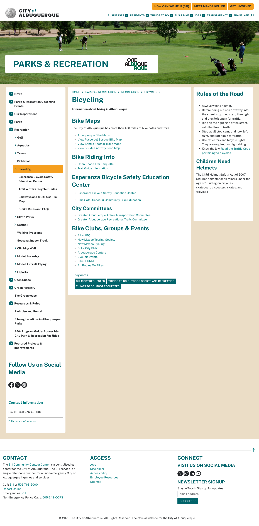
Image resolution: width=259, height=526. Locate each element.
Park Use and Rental (28, 311)
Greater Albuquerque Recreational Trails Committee (112, 219)
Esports (22, 272)
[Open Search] (252, 15)
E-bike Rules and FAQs (34, 209)
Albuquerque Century (92, 252)
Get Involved (240, 6)
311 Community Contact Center (29, 464)
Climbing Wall (26, 248)
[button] (241, 15)
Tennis (21, 153)
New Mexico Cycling (91, 244)
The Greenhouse (26, 295)
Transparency (219, 15)
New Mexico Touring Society (96, 239)
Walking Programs (29, 232)
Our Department (25, 114)
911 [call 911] (24, 493)
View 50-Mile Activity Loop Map (99, 148)
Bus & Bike (184, 15)
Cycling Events (87, 257)
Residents (139, 15)
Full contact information (22, 421)
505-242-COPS (52, 497)
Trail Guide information (93, 168)
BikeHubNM (86, 261)
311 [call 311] (12, 484)
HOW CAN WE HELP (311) (171, 6)
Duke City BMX (88, 248)
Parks (18, 122)
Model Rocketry (28, 256)
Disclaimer (97, 469)
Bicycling (24, 169)
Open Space (22, 280)
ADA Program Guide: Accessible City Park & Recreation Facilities (37, 333)
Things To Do (161, 15)
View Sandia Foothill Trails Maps (99, 144)
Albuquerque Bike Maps (94, 135)
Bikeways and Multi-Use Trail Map (38, 199)
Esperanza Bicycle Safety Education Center (107, 193)
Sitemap (95, 481)
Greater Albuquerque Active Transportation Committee (114, 215)
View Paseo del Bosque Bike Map (100, 139)
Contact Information (25, 402)
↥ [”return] (253, 450)
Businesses (118, 15)
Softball (22, 225)
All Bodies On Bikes (91, 265)
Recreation (130, 92)
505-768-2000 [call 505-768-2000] (28, 484)
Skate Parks (25, 217)
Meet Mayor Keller (209, 6)
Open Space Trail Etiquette (96, 164)
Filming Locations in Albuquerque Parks (37, 321)
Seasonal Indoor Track (32, 240)
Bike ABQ (84, 235)
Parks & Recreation (100, 92)
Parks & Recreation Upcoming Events (34, 104)
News (18, 94)
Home (76, 92)
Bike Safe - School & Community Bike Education (109, 200)
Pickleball (24, 161)
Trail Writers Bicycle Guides (38, 189)
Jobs (200, 15)
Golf (20, 137)
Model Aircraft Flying (32, 264)
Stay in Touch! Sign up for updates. (200, 488)
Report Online (12, 489)
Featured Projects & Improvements (28, 346)
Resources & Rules (27, 303)
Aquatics (23, 145)
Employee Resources (104, 477)
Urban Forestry (24, 287)
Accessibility (98, 473)
